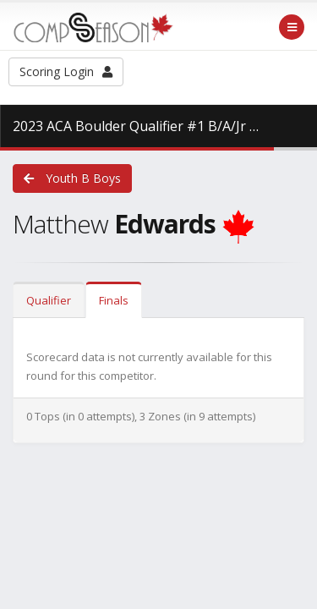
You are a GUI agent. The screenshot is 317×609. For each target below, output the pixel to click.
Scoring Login (65, 71)
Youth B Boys (72, 178)
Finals (113, 300)
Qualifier (48, 300)
